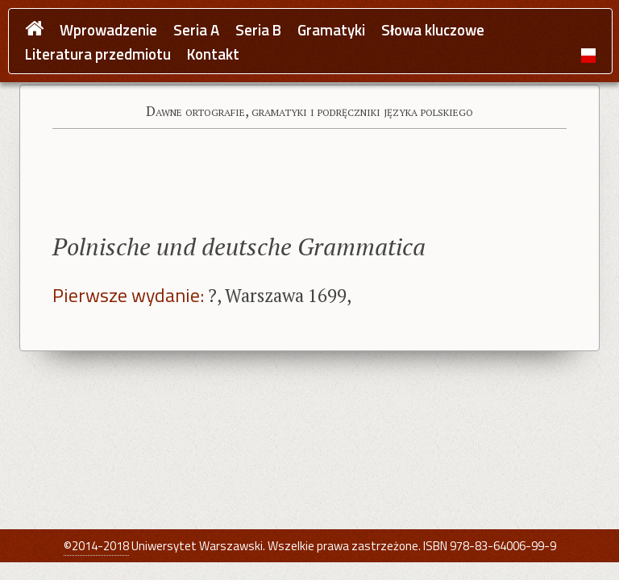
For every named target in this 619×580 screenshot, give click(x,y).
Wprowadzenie (108, 30)
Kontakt (213, 54)
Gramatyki (331, 30)
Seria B (258, 30)
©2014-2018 (96, 545)
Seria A (196, 30)
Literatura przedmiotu (98, 54)
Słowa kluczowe (432, 30)
